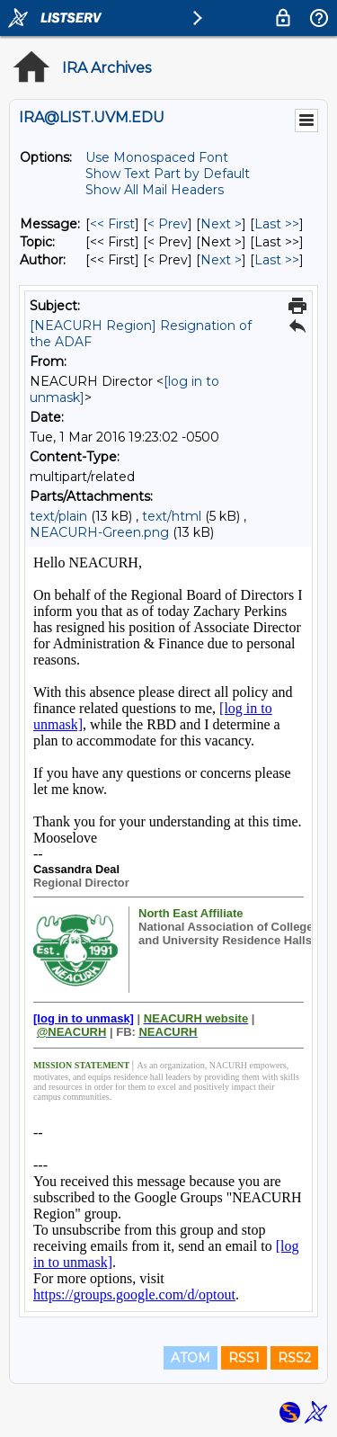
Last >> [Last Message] (276, 224)
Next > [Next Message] (221, 224)
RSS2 (294, 1358)
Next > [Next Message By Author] (221, 260)
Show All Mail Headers (154, 190)
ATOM (190, 1358)
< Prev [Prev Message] (167, 224)
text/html (171, 516)
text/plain (58, 516)
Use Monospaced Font (156, 157)
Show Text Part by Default (167, 173)
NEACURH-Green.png (99, 532)
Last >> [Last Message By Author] (276, 260)
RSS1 (244, 1358)
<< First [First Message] (112, 224)
